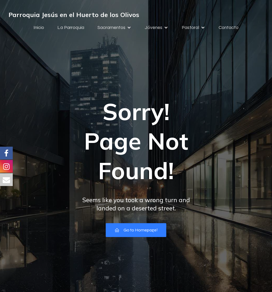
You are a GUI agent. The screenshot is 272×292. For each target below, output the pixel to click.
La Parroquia (70, 27)
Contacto (229, 27)
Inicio (38, 27)
